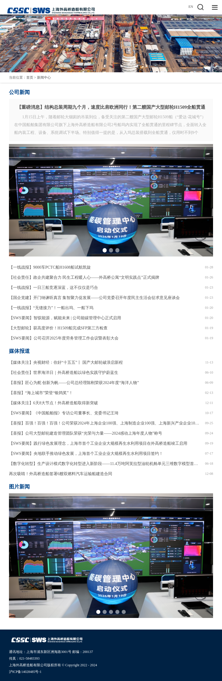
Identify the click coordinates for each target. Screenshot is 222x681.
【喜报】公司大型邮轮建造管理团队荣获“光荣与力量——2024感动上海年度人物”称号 (85, 433)
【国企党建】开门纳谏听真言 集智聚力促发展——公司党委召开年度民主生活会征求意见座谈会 (94, 298)
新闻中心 (44, 77)
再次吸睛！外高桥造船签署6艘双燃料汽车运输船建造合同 (60, 474)
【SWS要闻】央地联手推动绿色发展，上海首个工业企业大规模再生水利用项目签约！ (86, 453)
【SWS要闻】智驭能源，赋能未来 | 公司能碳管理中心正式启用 (65, 318)
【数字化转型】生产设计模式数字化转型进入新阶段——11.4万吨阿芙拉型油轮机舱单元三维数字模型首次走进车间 (105, 464)
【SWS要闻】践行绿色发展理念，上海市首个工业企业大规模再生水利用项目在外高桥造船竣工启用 (98, 443)
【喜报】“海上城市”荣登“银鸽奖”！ (41, 393)
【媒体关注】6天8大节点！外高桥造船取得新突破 (53, 403)
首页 (29, 77)
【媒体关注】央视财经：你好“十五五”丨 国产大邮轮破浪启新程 (66, 362)
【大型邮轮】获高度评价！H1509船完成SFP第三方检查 (58, 328)
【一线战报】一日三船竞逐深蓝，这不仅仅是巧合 (53, 287)
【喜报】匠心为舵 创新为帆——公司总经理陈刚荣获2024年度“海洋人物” (74, 383)
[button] (105, 250)
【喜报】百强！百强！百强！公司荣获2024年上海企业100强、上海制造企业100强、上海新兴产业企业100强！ (105, 423)
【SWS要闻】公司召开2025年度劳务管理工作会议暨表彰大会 (64, 338)
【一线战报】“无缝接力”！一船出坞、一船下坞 (51, 308)
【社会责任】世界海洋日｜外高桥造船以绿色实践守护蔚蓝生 (63, 372)
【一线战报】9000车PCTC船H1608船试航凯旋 (50, 267)
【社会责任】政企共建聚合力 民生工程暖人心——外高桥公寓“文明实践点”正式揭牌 (84, 277)
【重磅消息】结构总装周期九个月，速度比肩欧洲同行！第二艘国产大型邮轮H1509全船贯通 (111, 107)
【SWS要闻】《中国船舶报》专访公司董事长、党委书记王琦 (64, 413)
